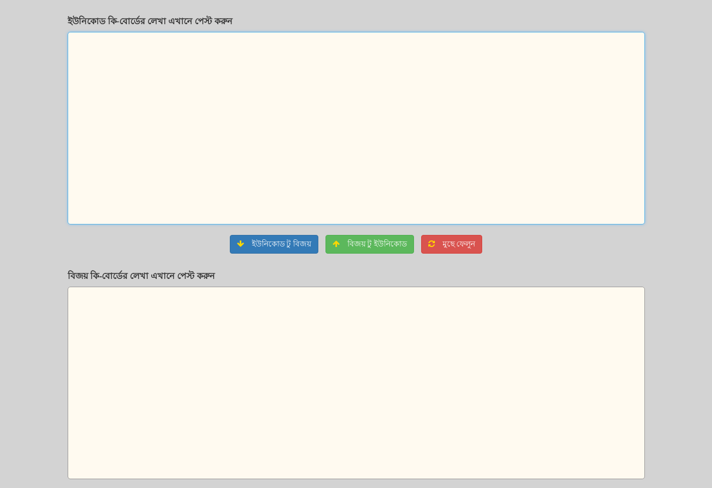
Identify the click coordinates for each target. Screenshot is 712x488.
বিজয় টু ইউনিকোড (370, 244)
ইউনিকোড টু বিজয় (274, 244)
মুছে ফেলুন (451, 244)
